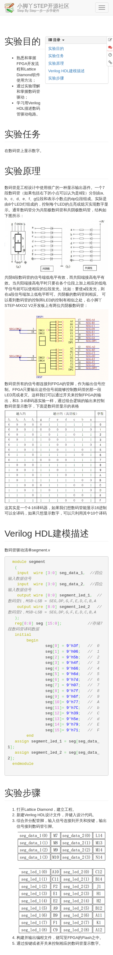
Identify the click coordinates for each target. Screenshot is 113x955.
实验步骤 (56, 78)
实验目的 (56, 48)
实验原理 (56, 63)
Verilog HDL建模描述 (66, 71)
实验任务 (56, 56)
